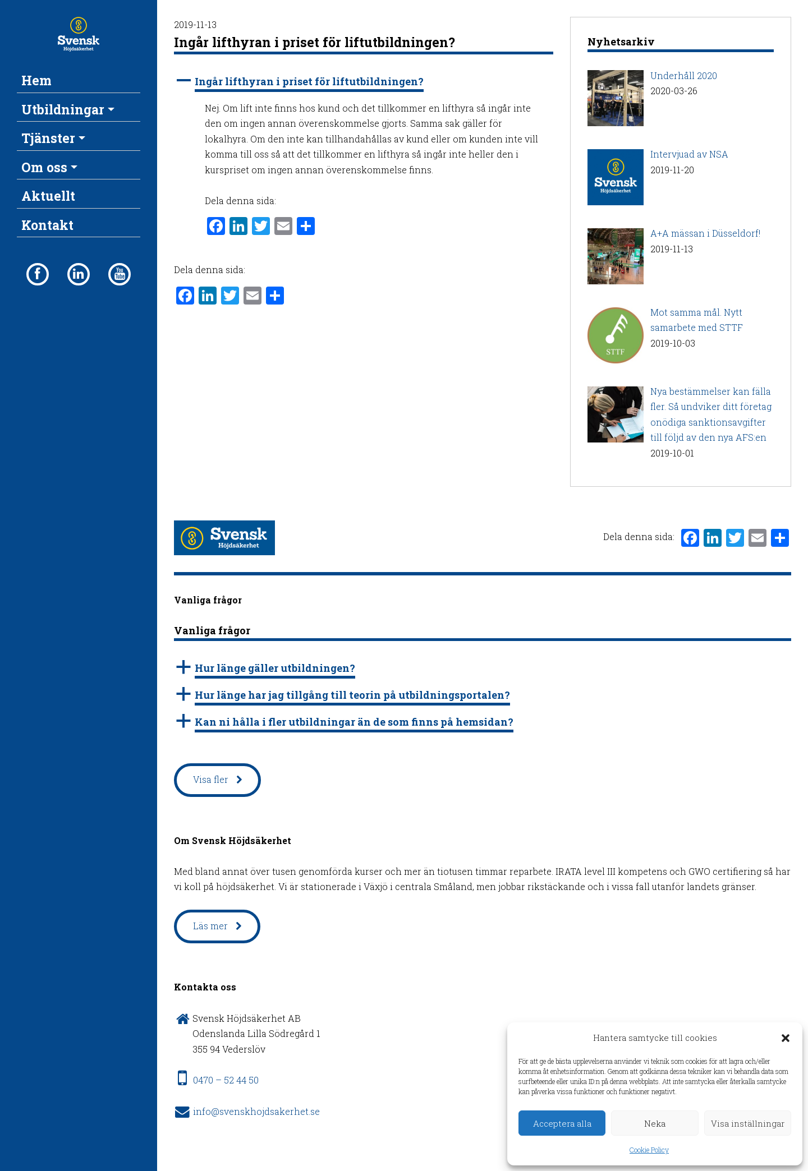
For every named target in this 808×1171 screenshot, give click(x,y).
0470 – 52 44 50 (226, 1080)
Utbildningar (62, 109)
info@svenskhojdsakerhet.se (256, 1111)
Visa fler (210, 779)
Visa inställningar (747, 1123)
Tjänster (48, 138)
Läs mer (210, 926)
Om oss (44, 167)
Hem (36, 80)
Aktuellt (48, 195)
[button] (785, 1038)
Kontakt (47, 224)
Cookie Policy (649, 1149)
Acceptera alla (562, 1123)
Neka (654, 1123)
